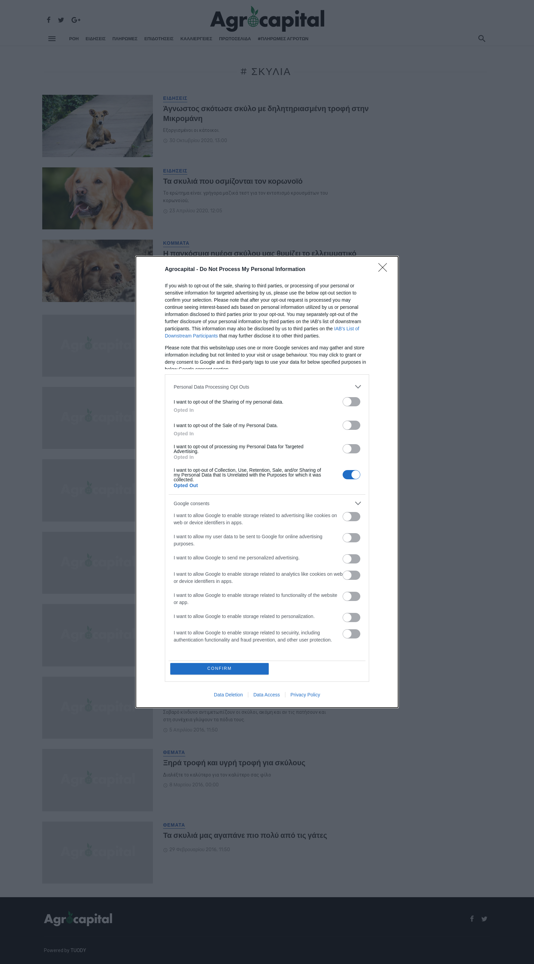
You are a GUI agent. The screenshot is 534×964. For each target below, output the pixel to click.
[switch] (351, 401)
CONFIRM (220, 668)
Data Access (266, 695)
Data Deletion (228, 695)
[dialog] (267, 482)
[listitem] (267, 386)
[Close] (384, 269)
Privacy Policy (305, 695)
